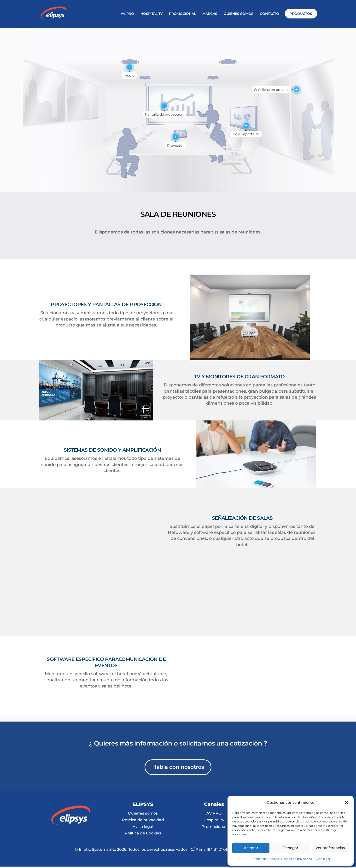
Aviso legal (322, 859)
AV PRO (127, 14)
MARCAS (209, 14)
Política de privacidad (296, 859)
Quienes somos (143, 740)
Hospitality (214, 747)
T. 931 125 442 (284, 739)
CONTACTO (269, 14)
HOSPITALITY (151, 14)
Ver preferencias (330, 847)
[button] (346, 802)
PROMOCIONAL (182, 14)
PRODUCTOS (301, 14)
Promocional (213, 753)
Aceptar (251, 847)
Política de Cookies (265, 859)
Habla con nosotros (178, 694)
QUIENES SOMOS (238, 14)
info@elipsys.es (285, 742)
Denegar (290, 847)
